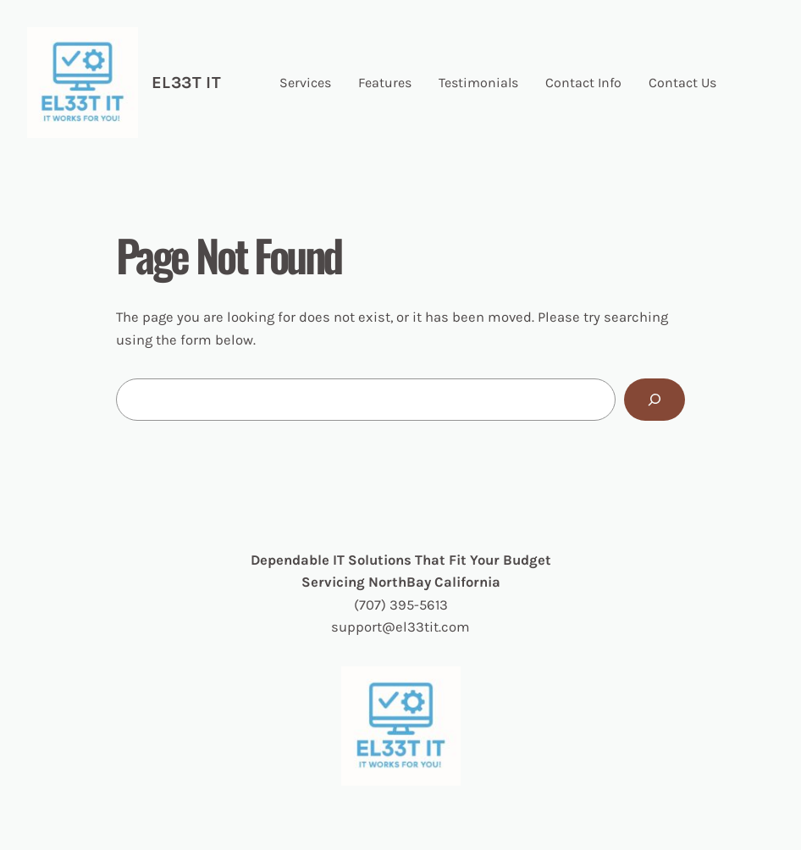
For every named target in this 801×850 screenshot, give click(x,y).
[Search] (654, 399)
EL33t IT (186, 82)
